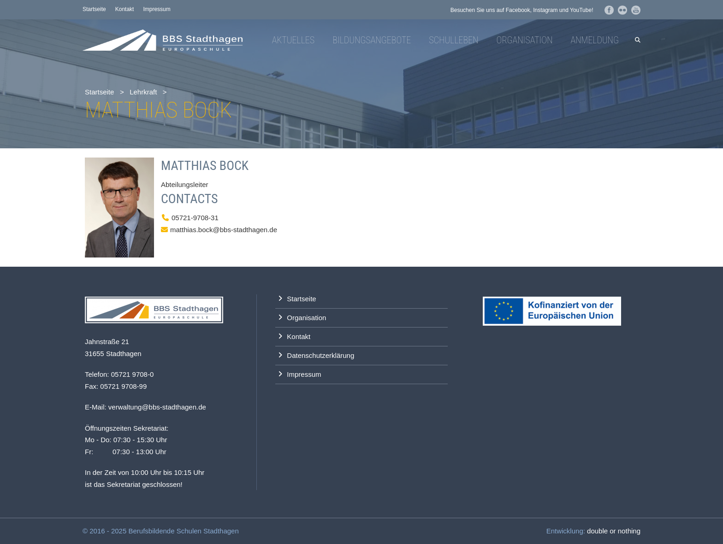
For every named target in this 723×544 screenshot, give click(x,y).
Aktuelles (293, 40)
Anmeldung (594, 40)
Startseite (94, 9)
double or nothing (613, 531)
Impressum (156, 9)
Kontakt (124, 9)
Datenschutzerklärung (320, 355)
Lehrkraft (143, 92)
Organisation (524, 40)
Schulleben (453, 40)
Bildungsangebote (371, 40)
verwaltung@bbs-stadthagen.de (157, 407)
